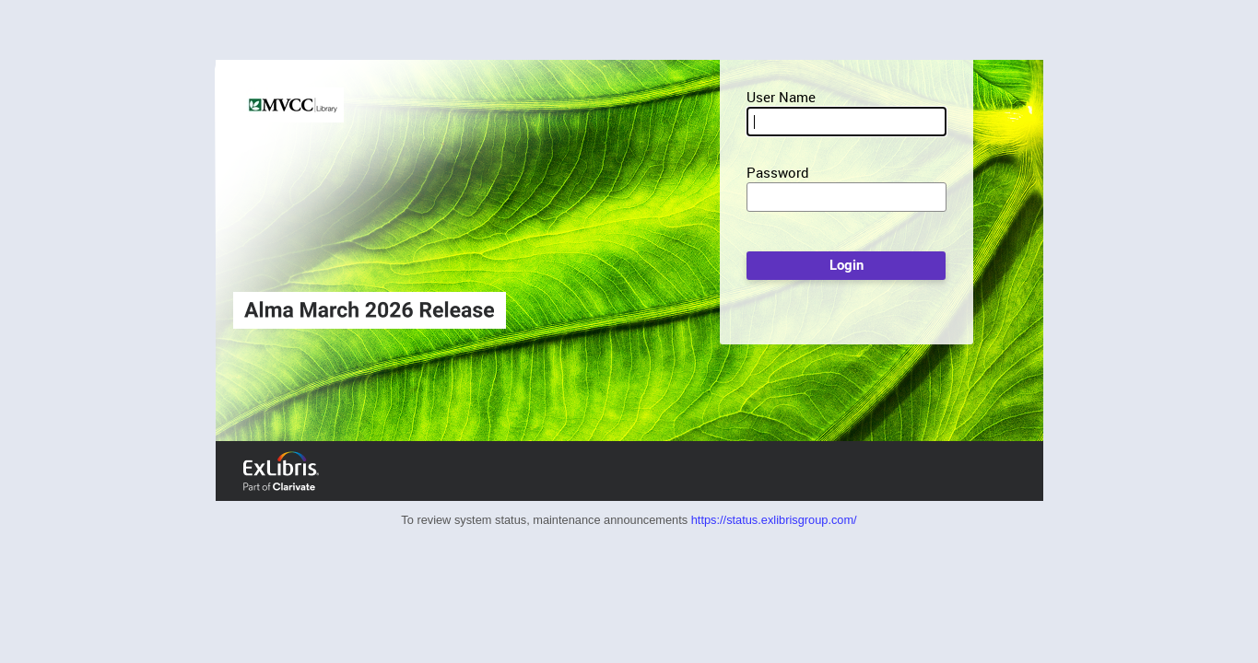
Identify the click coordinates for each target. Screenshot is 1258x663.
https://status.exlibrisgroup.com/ (774, 520)
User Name (781, 96)
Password (778, 172)
